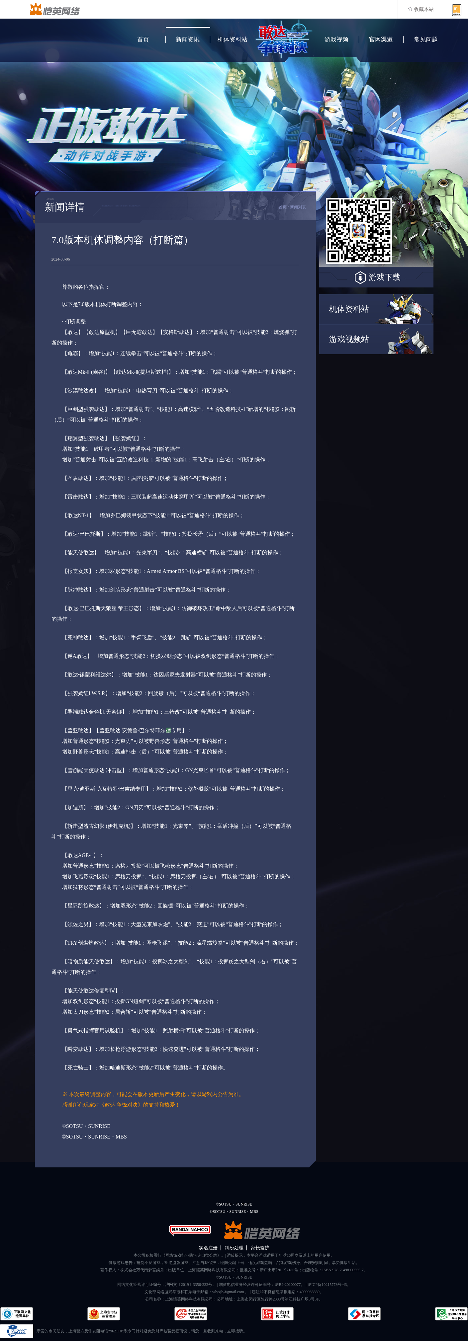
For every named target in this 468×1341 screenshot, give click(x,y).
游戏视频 (336, 39)
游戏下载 (376, 277)
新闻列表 (298, 207)
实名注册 (208, 1247)
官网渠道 (381, 39)
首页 (143, 39)
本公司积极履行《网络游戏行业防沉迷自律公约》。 (179, 1255)
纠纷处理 (234, 1247)
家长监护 (260, 1247)
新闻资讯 (188, 39)
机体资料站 (232, 39)
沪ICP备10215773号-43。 (329, 1284)
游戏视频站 (349, 339)
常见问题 (426, 39)
